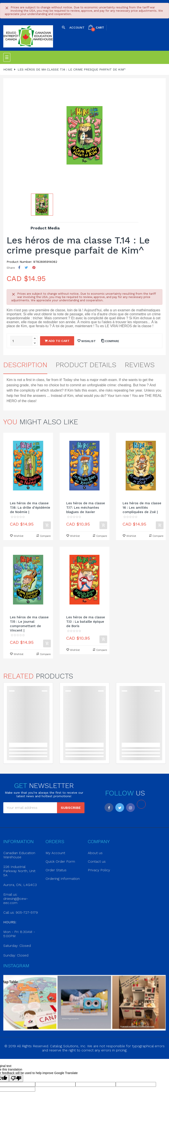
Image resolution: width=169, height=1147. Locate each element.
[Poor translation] (16, 1078)
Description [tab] (25, 365)
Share (19, 267)
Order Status (56, 870)
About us (95, 853)
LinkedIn (141, 804)
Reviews (140, 365)
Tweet (26, 267)
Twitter (120, 807)
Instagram (130, 807)
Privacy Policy (99, 870)
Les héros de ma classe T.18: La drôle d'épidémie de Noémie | (30, 507)
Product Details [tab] (86, 365)
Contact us (97, 861)
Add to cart (57, 341)
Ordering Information (63, 879)
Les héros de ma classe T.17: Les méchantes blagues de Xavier (85, 507)
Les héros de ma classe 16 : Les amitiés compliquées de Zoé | (142, 507)
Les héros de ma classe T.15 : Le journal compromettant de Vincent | (29, 623)
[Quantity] (21, 341)
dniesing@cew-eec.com (15, 901)
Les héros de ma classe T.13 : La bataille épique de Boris (85, 621)
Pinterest (33, 267)
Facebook (109, 807)
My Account (55, 853)
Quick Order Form (60, 861)
